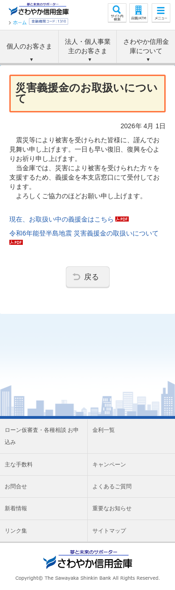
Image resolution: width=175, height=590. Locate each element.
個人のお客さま (29, 46)
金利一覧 (103, 430)
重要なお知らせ (112, 508)
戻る (91, 276)
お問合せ (16, 486)
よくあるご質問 (112, 486)
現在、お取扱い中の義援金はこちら (69, 219)
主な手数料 (19, 464)
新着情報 (16, 508)
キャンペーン (109, 464)
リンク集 (16, 531)
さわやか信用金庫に (146, 47)
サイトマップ (109, 531)
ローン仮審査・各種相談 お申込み (42, 436)
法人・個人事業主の (88, 47)
